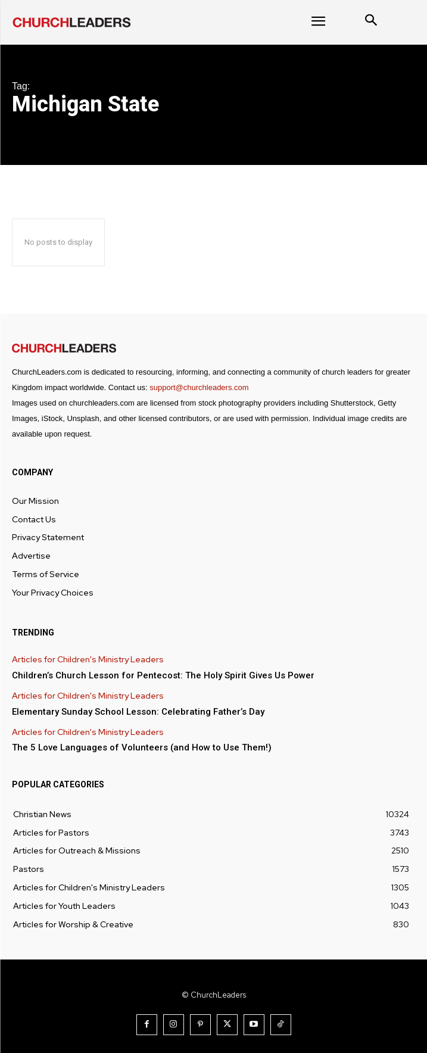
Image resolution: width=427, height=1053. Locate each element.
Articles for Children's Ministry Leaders (88, 660)
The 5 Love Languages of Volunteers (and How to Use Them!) (142, 747)
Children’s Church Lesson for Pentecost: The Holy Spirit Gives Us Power (163, 675)
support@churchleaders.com (198, 387)
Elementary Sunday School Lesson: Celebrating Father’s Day (138, 711)
